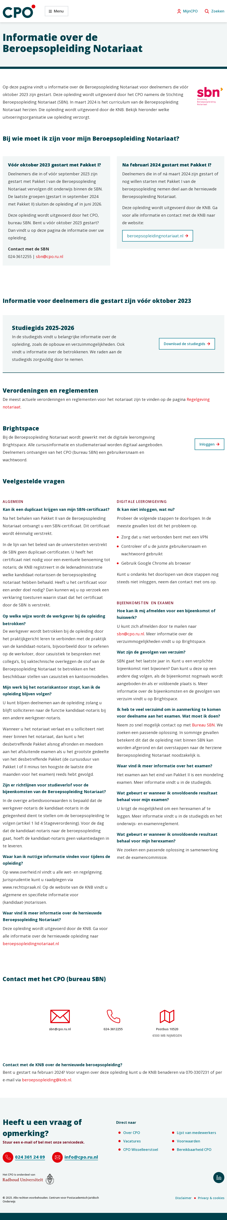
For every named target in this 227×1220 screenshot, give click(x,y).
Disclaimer (183, 1198)
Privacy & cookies (211, 1198)
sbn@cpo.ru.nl (49, 256)
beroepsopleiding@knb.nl (46, 1079)
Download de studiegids (184, 343)
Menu (54, 12)
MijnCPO (190, 11)
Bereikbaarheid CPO (194, 1149)
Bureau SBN (203, 725)
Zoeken (217, 11)
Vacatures (132, 1141)
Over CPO (131, 1132)
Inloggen (207, 444)
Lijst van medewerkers (196, 1132)
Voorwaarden (188, 1141)
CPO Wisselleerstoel (140, 1149)
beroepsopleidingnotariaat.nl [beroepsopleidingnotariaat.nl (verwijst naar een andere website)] (155, 235)
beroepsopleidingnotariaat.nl (31, 943)
